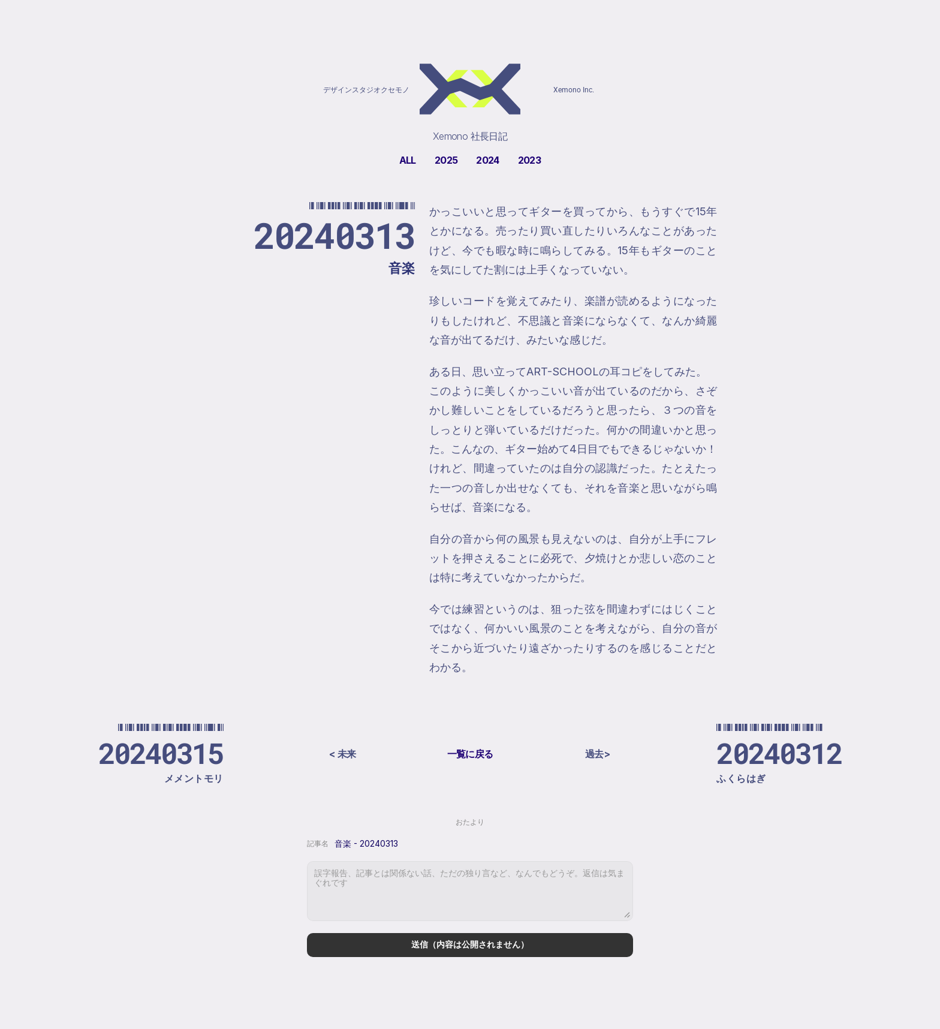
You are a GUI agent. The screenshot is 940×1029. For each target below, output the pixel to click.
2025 (446, 160)
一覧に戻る (470, 754)
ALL (407, 160)
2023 (529, 160)
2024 (487, 160)
